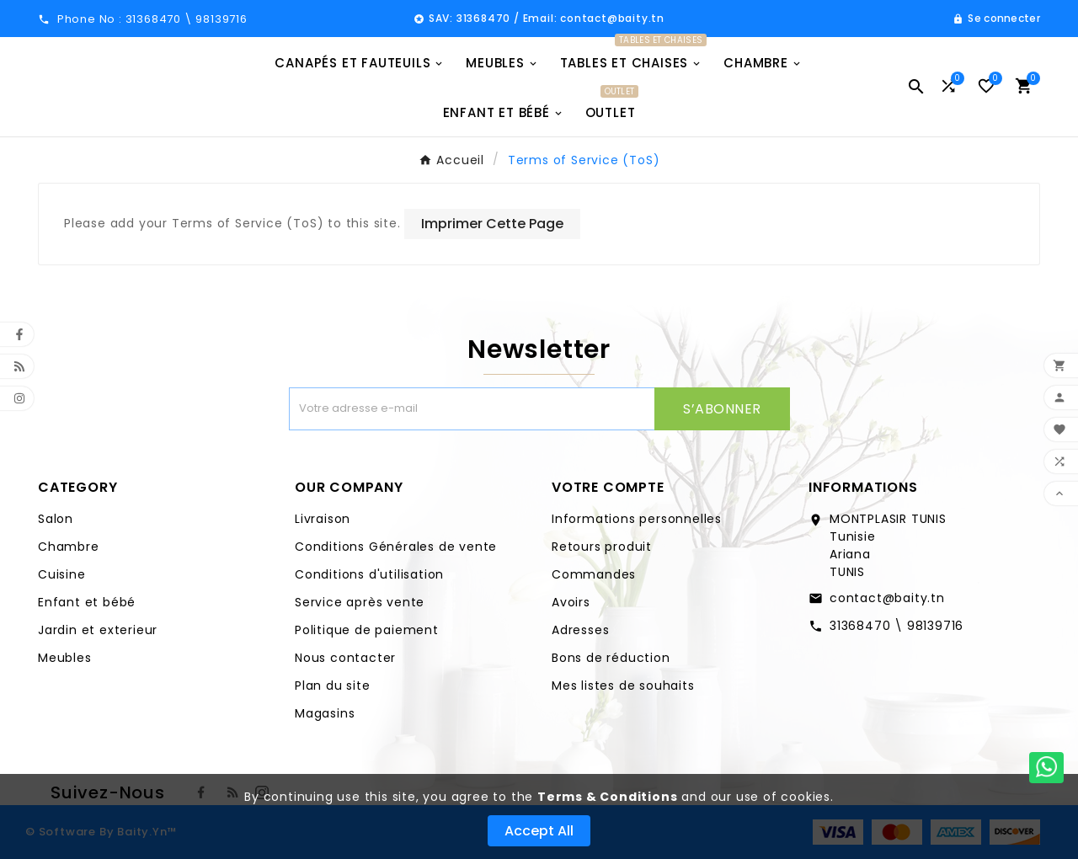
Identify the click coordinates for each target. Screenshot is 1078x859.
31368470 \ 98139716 (896, 625)
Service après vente (359, 602)
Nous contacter (345, 657)
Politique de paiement (367, 630)
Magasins (325, 713)
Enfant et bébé (87, 602)
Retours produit (602, 546)
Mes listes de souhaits (623, 685)
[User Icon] (996, 18)
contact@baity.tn (887, 598)
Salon (55, 518)
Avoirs (571, 602)
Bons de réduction (611, 657)
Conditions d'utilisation (369, 574)
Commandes (594, 574)
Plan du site (333, 685)
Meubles (65, 657)
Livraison (322, 518)
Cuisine (62, 574)
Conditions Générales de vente (396, 546)
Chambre (68, 546)
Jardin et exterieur (97, 630)
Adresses (580, 630)
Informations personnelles (637, 518)
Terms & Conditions (607, 796)
